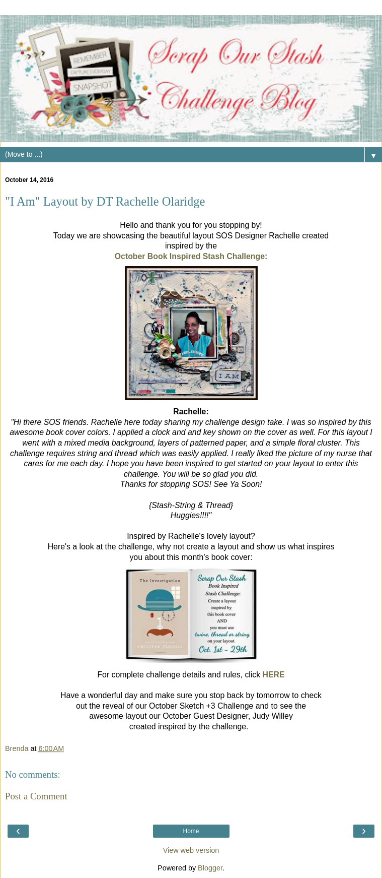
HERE (274, 674)
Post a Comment (36, 796)
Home (191, 831)
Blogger (210, 868)
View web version (191, 850)
